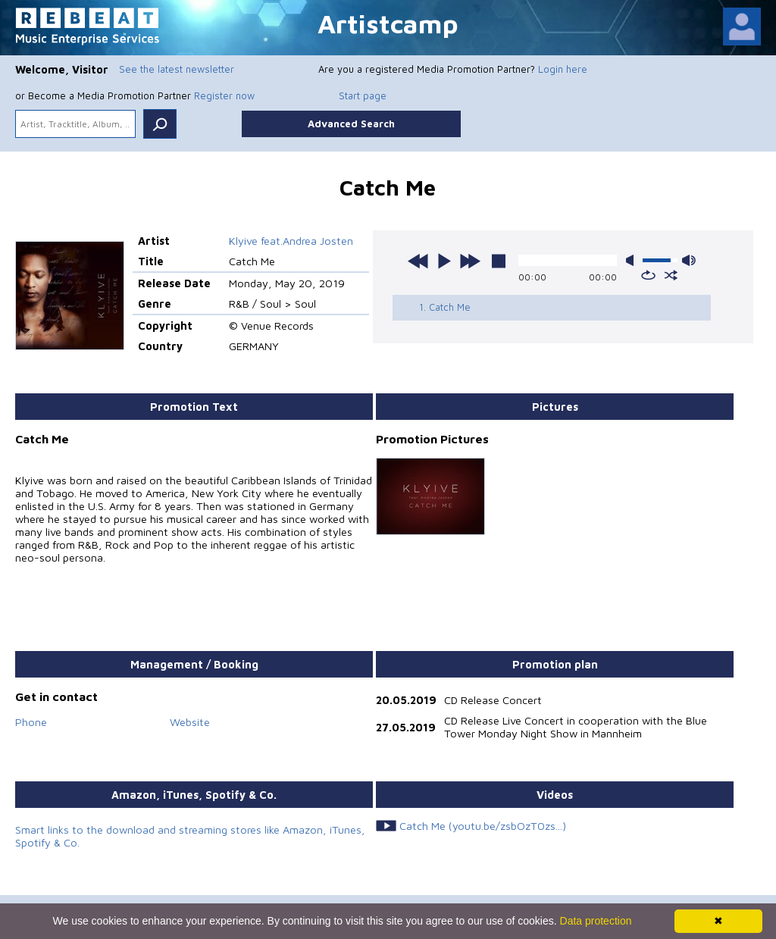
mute (633, 260)
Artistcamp (388, 23)
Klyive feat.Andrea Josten (291, 240)
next (469, 260)
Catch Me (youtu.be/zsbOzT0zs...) (482, 825)
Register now (224, 95)
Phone (31, 721)
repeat (648, 275)
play (444, 261)
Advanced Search (351, 123)
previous (418, 260)
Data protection (596, 921)
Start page (362, 95)
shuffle (671, 275)
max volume (689, 260)
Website (190, 721)
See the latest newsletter (176, 69)
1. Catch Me (445, 307)
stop (498, 260)
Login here (562, 69)
